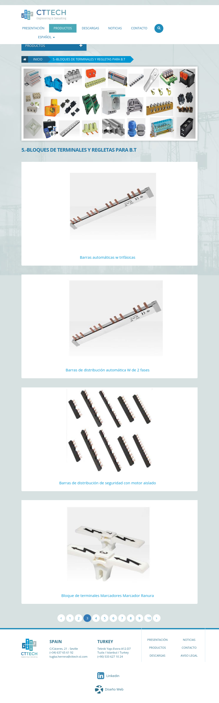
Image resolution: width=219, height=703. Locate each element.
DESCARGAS (90, 28)
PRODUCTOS (63, 28)
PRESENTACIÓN (33, 28)
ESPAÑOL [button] (46, 37)
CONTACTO (139, 28)
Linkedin (107, 676)
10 (149, 618)
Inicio (35, 59)
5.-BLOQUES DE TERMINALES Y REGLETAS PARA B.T (89, 59)
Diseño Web (114, 689)
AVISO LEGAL (189, 655)
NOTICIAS (115, 28)
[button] (36, 104)
